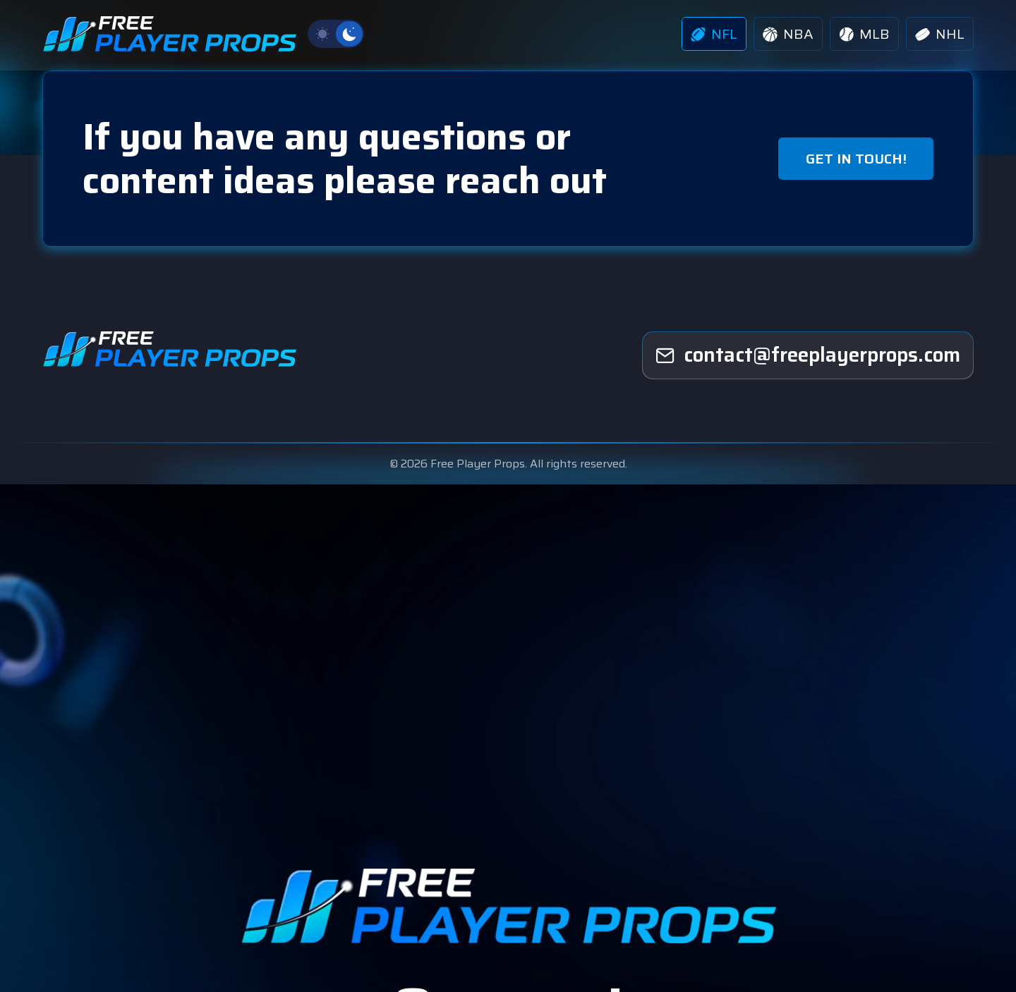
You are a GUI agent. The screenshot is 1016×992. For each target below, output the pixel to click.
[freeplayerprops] (808, 355)
